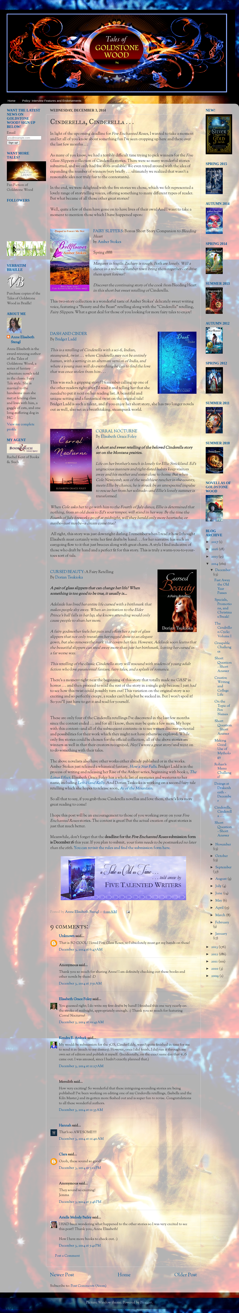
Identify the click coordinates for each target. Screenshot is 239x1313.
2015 (214, 556)
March (220, 915)
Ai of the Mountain (136, 788)
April (219, 907)
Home (11, 100)
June (219, 893)
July (218, 886)
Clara (63, 1154)
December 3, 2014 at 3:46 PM (80, 1202)
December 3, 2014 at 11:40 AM (81, 1139)
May (219, 900)
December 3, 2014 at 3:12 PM (80, 1168)
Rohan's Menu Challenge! (223, 771)
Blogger (146, 1302)
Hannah (65, 1125)
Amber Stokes (109, 242)
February (222, 922)
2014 (215, 564)
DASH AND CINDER (68, 334)
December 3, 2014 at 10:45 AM (81, 1022)
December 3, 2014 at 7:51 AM (80, 983)
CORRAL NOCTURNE (116, 431)
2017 (215, 542)
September (223, 867)
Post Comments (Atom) (88, 1286)
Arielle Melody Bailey (75, 1217)
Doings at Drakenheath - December (223, 792)
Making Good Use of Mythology (223, 749)
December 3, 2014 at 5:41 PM (80, 1245)
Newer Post (62, 1275)
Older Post (185, 1275)
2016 (215, 549)
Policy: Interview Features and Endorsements (51, 100)
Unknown (67, 936)
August (221, 879)
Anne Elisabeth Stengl (22, 340)
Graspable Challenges (223, 647)
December (223, 570)
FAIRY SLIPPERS (108, 231)
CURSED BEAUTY (67, 572)
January (221, 933)
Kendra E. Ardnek (73, 1038)
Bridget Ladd (65, 339)
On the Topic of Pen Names (222, 708)
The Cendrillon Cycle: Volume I (223, 630)
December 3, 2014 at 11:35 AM (81, 1110)
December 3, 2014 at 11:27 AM (81, 1066)
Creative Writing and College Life (222, 686)
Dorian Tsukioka (69, 577)
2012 (215, 954)
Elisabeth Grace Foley (119, 436)
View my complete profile (20, 427)
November (223, 844)
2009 (215, 976)
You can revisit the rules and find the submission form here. (122, 848)
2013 (215, 947)
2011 (214, 961)
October (221, 856)
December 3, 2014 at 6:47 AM (80, 949)
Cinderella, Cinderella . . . (223, 812)
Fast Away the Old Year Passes (222, 587)
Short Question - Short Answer (223, 665)
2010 (215, 968)
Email (11, 133)
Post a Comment (67, 1256)
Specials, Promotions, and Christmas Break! (223, 608)
